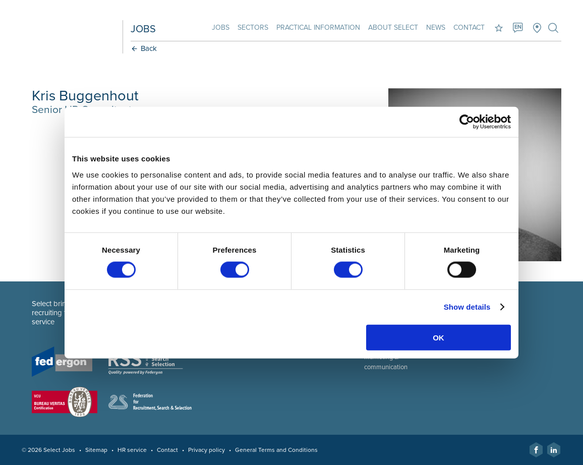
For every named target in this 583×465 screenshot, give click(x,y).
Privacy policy (206, 449)
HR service (132, 449)
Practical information (318, 27)
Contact (469, 27)
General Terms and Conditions (276, 449)
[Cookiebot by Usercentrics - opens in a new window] (467, 122)
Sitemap (96, 449)
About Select (393, 27)
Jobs (220, 27)
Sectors (253, 27)
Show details (467, 307)
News (435, 27)
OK (438, 337)
